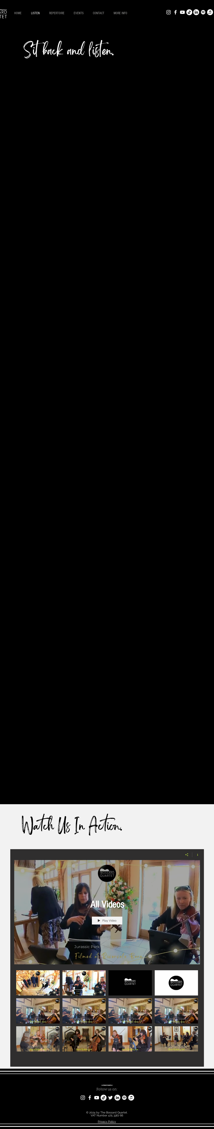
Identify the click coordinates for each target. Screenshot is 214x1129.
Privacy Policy (107, 1121)
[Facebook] (175, 12)
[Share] (186, 854)
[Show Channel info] (196, 854)
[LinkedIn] (196, 12)
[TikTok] (189, 12)
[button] (122, 13)
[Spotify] (203, 12)
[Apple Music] (210, 12)
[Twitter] (110, 1098)
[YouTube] (182, 12)
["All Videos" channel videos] (107, 1015)
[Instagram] (169, 12)
